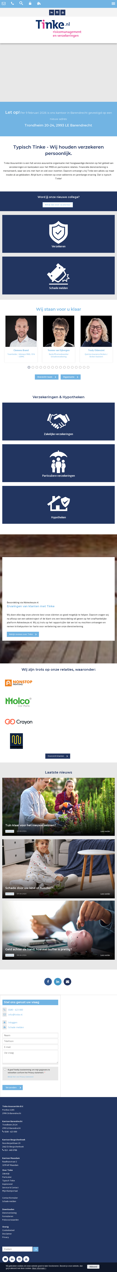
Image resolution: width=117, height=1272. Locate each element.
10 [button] (65, 368)
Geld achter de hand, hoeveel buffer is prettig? (38, 949)
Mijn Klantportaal (10, 1191)
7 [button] (53, 368)
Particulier (7, 1177)
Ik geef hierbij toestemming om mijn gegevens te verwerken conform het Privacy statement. (29, 1071)
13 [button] (77, 368)
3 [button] (37, 368)
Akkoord (93, 1266)
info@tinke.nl (15, 1014)
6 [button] (49, 368)
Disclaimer (7, 1233)
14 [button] (81, 368)
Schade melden (16, 1027)
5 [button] (45, 368)
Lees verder (105, 831)
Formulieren (7, 1216)
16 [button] (88, 368)
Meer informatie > (39, 1268)
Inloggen (12, 1022)
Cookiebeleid (8, 1230)
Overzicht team (44, 377)
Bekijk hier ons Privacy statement (20, 1077)
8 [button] (57, 368)
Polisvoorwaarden (10, 1220)
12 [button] (73, 368)
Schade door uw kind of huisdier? (29, 888)
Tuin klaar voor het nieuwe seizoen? (30, 825)
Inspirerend (7, 1184)
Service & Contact (10, 1187)
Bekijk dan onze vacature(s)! (57, 204)
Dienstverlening (9, 1213)
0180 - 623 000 (15, 1009)
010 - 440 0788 (10, 1150)
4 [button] (41, 368)
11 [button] (69, 368)
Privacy (5, 1237)
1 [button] (29, 368)
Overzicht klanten (56, 756)
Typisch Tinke (8, 1180)
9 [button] (61, 368)
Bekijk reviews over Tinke (21, 634)
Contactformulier (10, 1198)
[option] (21, 339)
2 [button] (33, 368)
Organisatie (68, 377)
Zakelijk (6, 1173)
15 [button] (84, 368)
